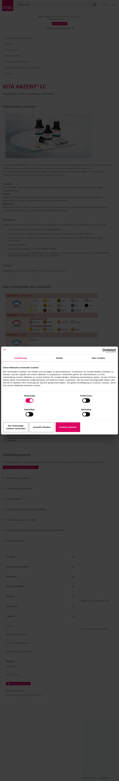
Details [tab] (59, 365)
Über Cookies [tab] (98, 365)
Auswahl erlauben (59, 420)
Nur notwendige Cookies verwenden (22, 420)
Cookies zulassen (97, 420)
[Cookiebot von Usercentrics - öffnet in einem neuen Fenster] (104, 358)
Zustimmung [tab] (20, 365)
